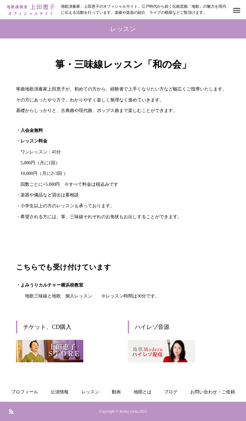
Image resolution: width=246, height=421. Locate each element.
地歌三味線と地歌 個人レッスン (58, 296)
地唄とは (143, 392)
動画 (116, 392)
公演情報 (60, 392)
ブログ (170, 392)
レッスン (90, 392)
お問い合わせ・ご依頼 (212, 392)
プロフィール (24, 392)
